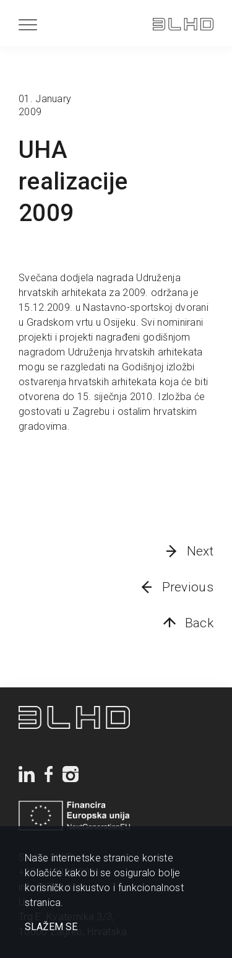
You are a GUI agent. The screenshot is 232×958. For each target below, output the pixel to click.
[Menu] (27, 24)
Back (199, 623)
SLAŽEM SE (51, 927)
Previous (187, 587)
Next (200, 551)
